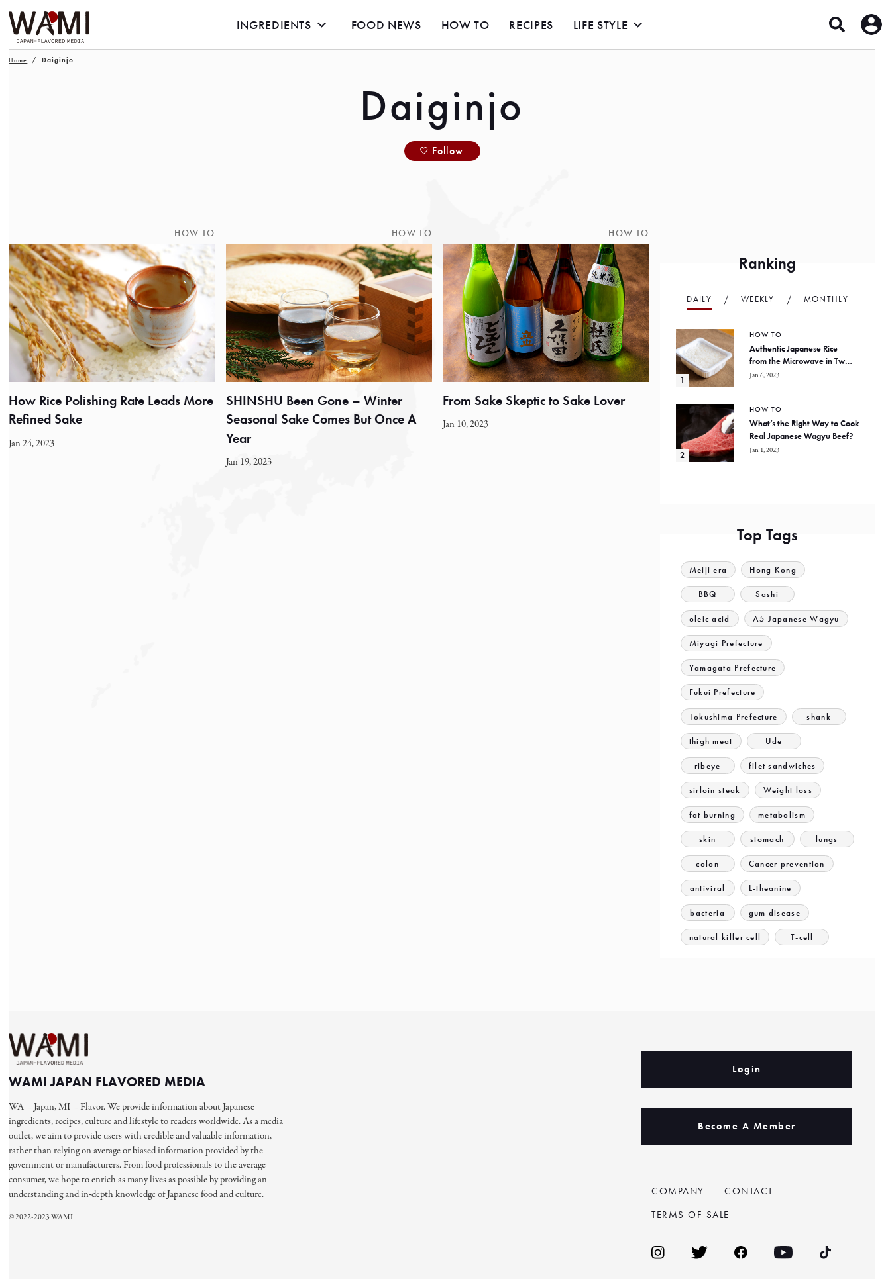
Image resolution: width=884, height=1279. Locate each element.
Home (18, 60)
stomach (767, 839)
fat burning (712, 814)
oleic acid (709, 618)
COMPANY (677, 1191)
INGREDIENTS (274, 24)
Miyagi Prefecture (726, 643)
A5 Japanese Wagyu (796, 618)
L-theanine (770, 888)
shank (818, 716)
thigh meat (711, 741)
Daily (699, 299)
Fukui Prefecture (722, 692)
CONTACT (748, 1191)
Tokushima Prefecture (733, 716)
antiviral (708, 888)
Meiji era (708, 569)
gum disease (775, 912)
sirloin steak (715, 790)
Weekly (758, 299)
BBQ (707, 594)
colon (707, 863)
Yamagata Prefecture (733, 667)
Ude (774, 741)
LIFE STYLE (600, 24)
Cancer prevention (787, 863)
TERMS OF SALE (690, 1214)
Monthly (826, 299)
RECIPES (531, 24)
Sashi (767, 594)
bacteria (707, 912)
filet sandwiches (782, 765)
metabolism (782, 814)
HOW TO (465, 24)
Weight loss (787, 790)
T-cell (802, 937)
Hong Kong (773, 569)
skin (707, 839)
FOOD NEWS (386, 24)
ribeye (707, 765)
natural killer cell (725, 937)
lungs (827, 839)
